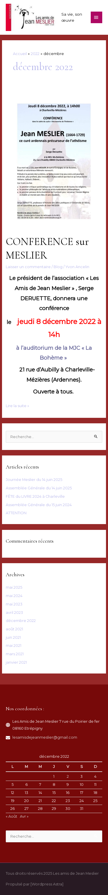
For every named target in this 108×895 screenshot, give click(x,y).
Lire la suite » (17, 405)
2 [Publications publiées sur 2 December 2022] (68, 776)
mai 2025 (14, 587)
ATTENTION (16, 513)
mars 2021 (15, 654)
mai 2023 (14, 604)
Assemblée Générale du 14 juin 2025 (39, 488)
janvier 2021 (16, 662)
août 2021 (14, 629)
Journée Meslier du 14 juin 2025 (34, 479)
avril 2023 (14, 612)
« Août (11, 816)
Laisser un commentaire (28, 267)
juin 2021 (13, 637)
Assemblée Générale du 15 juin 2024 (39, 505)
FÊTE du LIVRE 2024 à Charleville (35, 496)
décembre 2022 (21, 620)
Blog (58, 267)
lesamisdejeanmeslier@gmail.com (44, 737)
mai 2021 (13, 645)
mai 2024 (14, 596)
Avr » (24, 816)
